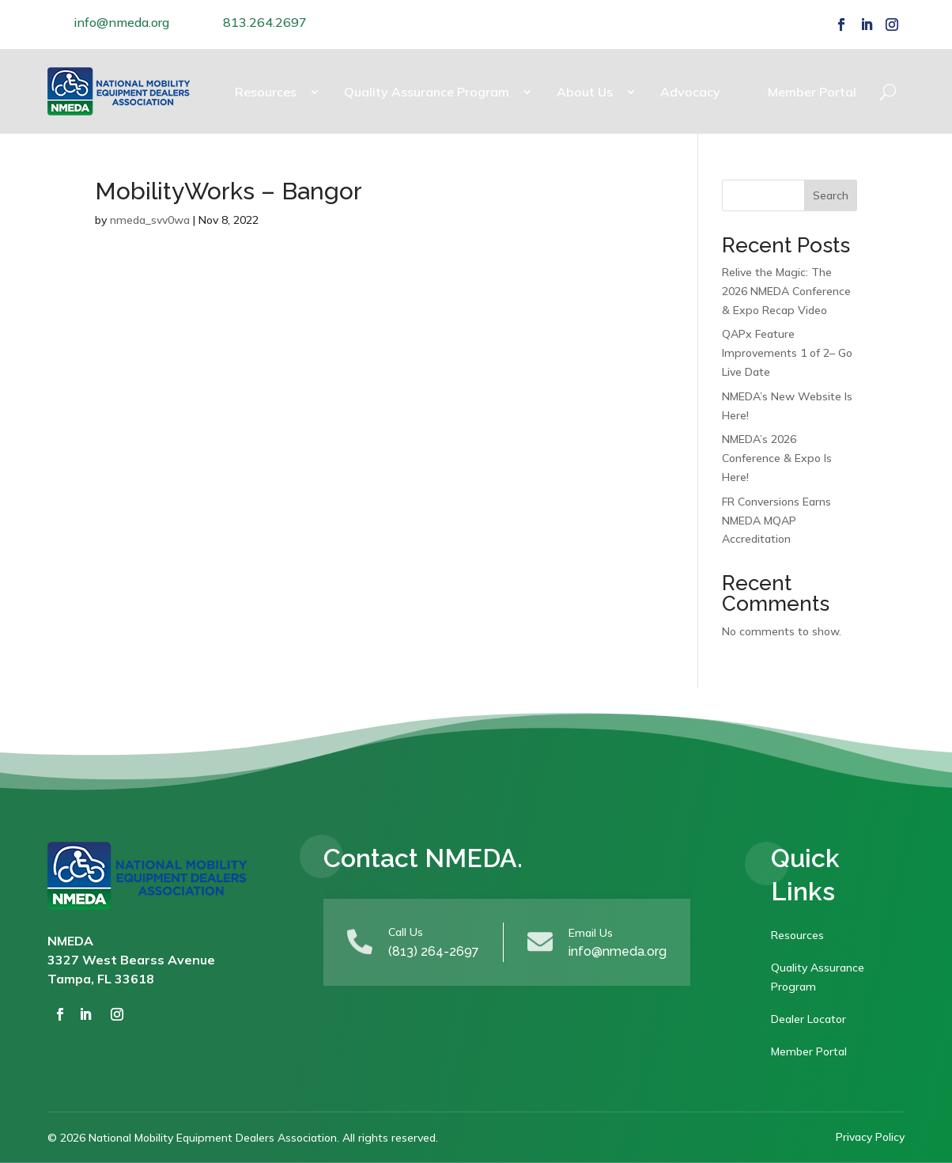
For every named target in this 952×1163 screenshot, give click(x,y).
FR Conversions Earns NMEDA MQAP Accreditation (776, 520)
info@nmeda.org (121, 22)
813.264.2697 (265, 22)
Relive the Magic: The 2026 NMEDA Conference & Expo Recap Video (786, 291)
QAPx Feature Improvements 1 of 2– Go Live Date (787, 353)
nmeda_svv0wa (150, 220)
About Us (585, 92)
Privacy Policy (870, 1137)
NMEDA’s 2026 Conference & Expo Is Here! (777, 458)
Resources (266, 92)
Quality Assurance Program (426, 92)
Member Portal (812, 92)
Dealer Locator (808, 1019)
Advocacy (690, 92)
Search (830, 195)
